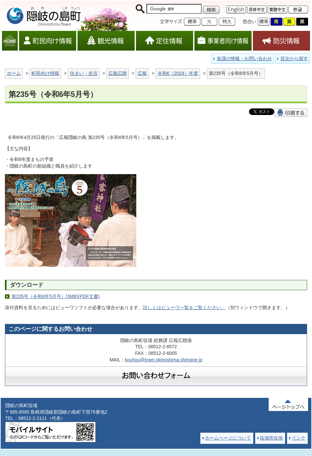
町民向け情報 (47, 41)
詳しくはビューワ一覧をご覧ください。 (184, 307)
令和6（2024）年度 (178, 73)
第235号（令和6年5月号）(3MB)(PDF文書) (55, 296)
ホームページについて (228, 438)
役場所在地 (271, 438)
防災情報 (281, 41)
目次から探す (294, 58)
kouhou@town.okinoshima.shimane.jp (163, 359)
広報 (142, 73)
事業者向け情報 (223, 41)
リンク (298, 438)
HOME (10, 41)
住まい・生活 (84, 73)
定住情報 (164, 41)
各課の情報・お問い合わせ (244, 58)
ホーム (14, 73)
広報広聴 (117, 73)
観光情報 (106, 41)
